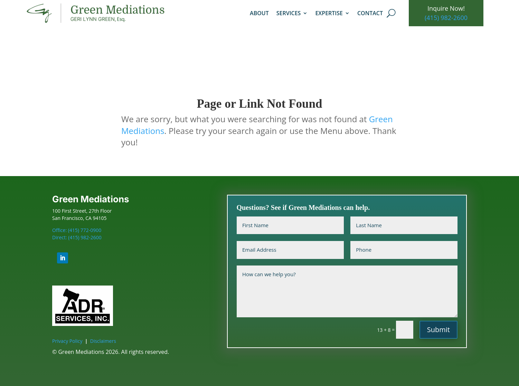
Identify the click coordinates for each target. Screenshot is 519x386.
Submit (438, 329)
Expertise (329, 13)
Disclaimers (103, 341)
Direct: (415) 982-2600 (77, 237)
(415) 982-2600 (446, 17)
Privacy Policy (67, 341)
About (259, 13)
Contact (370, 13)
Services (288, 13)
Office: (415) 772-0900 (76, 230)
